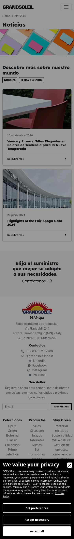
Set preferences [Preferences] (37, 508)
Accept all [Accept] (37, 531)
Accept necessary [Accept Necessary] (37, 519)
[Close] (69, 465)
